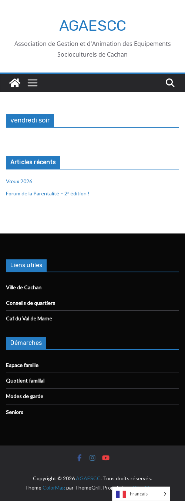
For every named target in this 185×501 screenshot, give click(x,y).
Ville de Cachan (23, 287)
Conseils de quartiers (30, 303)
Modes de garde (24, 396)
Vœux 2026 (19, 181)
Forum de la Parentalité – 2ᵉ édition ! (48, 193)
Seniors (14, 412)
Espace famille (22, 365)
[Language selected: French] (141, 494)
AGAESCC (92, 25)
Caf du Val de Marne (29, 318)
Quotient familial (25, 380)
